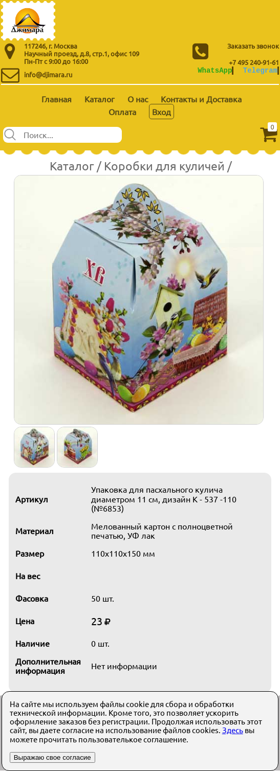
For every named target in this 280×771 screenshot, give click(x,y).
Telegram (260, 70)
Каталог (99, 99)
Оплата (122, 111)
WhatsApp (215, 70)
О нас (137, 99)
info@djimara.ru (48, 74)
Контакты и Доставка (201, 99)
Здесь (232, 730)
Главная (56, 99)
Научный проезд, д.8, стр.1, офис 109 (81, 53)
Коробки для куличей (164, 165)
